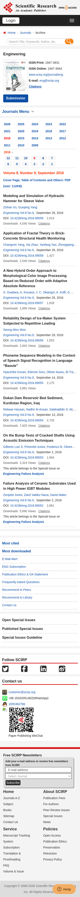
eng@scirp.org (49, 80)
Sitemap (8, 816)
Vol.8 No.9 (27, 213)
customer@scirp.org (22, 692)
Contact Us (10, 822)
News (47, 822)
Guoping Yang (27, 207)
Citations (35, 86)
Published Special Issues (22, 629)
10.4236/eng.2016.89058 (27, 255)
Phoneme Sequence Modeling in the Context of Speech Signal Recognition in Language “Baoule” (39, 361)
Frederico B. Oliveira (60, 446)
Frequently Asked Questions (20, 582)
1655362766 (17, 704)
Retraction (50, 853)
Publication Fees (54, 798)
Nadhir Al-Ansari (37, 409)
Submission (15, 98)
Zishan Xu (10, 207)
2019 (35, 131)
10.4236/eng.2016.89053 (27, 457)
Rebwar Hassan (14, 409)
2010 (21, 145)
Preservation (51, 847)
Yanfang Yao (47, 244)
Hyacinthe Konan (14, 372)
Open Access (52, 835)
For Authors (51, 804)
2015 (21, 138)
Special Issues (53, 816)
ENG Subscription (14, 566)
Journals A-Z (11, 798)
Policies (50, 829)
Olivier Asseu (55, 372)
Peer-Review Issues (56, 810)
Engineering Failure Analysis (23, 473)
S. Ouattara (11, 292)
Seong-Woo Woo (14, 329)
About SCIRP (55, 792)
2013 (48, 138)
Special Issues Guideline (22, 637)
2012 (62, 138)
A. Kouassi (27, 292)
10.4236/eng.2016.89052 (27, 505)
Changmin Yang (13, 244)
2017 (62, 131)
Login (11, 20)
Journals (25, 32)
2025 (21, 124)
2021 (7, 131)
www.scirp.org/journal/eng (46, 74)
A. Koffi (61, 292)
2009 (35, 145)
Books (7, 810)
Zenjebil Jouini (12, 495)
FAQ (6, 865)
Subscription (11, 847)
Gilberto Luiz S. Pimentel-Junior (24, 446)
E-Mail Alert (9, 559)
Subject (8, 804)
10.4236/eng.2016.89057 (27, 303)
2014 (35, 138)
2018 (48, 131)
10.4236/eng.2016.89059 (27, 218)
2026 (7, 124)
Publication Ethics (55, 841)
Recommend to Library (17, 597)
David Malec (58, 495)
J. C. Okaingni (45, 292)
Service (10, 829)
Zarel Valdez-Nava (36, 495)
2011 (7, 145)
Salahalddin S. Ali (61, 409)
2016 (7, 138)
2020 (21, 131)
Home (12, 32)
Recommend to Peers (16, 589)
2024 (35, 124)
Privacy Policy (52, 859)
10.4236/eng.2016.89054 (27, 420)
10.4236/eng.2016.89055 (27, 383)
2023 (48, 124)
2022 (62, 124)
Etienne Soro (36, 372)
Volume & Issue (13, 871)
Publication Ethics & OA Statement (25, 574)
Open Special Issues (18, 620)
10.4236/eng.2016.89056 (27, 340)
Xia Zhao (32, 244)
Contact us (9, 605)
